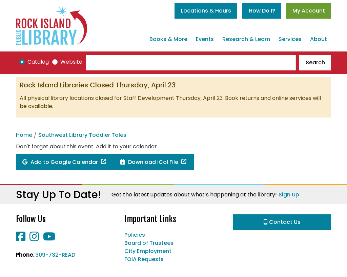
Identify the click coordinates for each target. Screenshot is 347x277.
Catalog (38, 62)
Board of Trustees (149, 243)
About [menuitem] (318, 39)
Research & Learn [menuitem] (246, 39)
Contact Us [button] (282, 222)
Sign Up (289, 194)
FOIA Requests (144, 259)
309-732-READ (55, 255)
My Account (308, 11)
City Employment (147, 251)
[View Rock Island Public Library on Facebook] (21, 238)
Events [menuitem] (205, 39)
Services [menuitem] (290, 39)
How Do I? (262, 11)
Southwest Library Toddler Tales (82, 135)
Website (71, 62)
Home (24, 135)
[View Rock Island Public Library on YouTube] (49, 238)
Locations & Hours (206, 11)
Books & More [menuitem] (168, 39)
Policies (134, 235)
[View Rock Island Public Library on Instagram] (34, 238)
